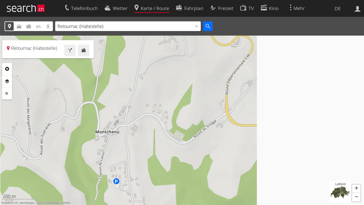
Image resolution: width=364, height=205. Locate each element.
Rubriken (7, 69)
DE (338, 8)
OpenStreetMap (47, 203)
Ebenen (7, 81)
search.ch (11, 203)
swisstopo (26, 203)
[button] (356, 188)
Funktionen (7, 94)
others (65, 203)
